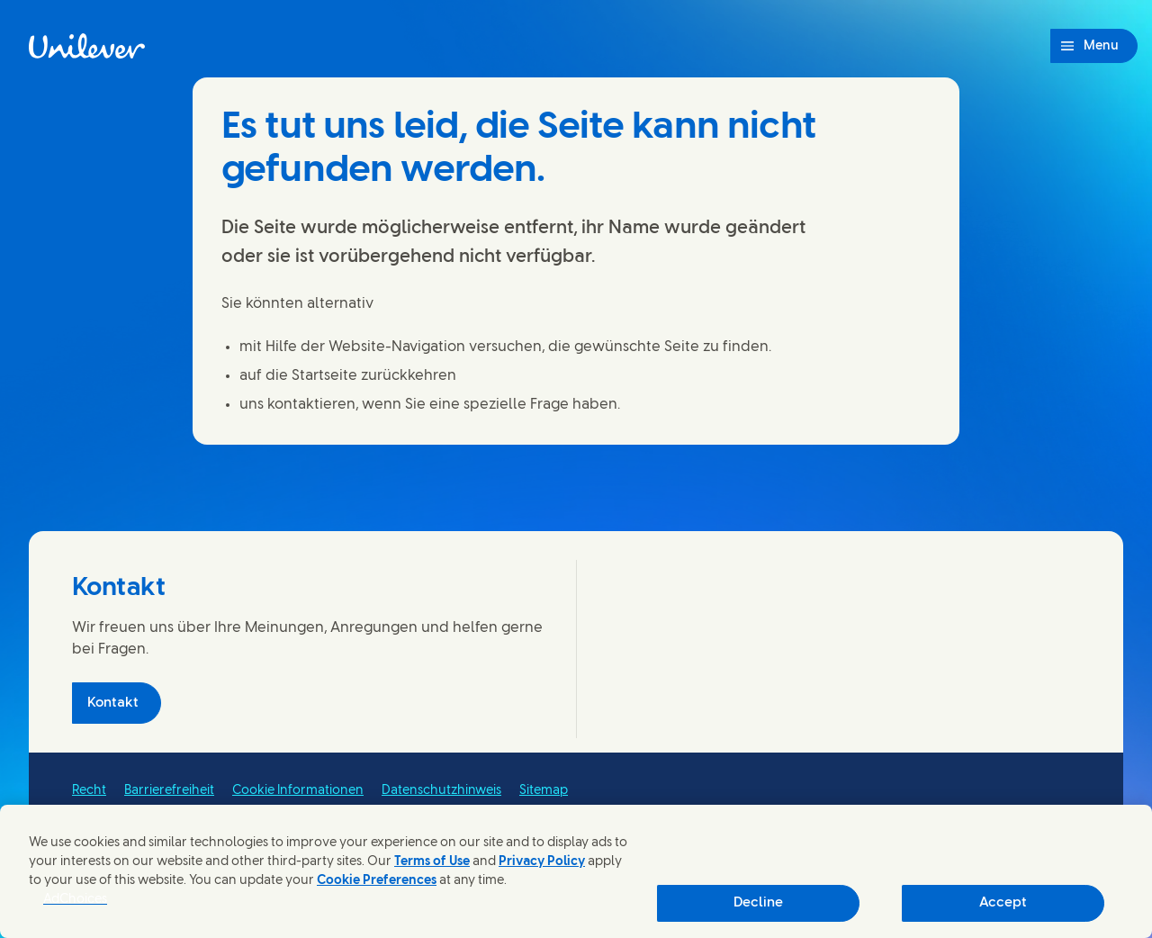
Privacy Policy (542, 862)
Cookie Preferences (376, 881)
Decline (758, 903)
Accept (1003, 903)
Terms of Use (432, 862)
